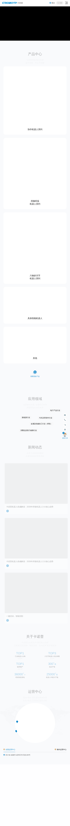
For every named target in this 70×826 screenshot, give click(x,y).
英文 (52, 3)
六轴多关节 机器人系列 (35, 276)
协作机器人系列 (35, 129)
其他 (35, 358)
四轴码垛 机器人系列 (35, 202)
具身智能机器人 (35, 318)
